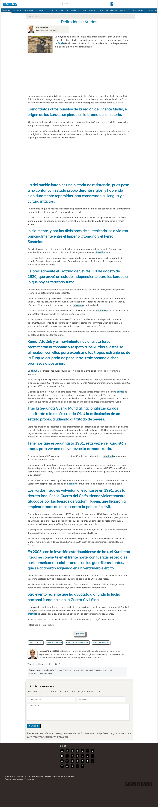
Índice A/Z (6, 10)
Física (100, 10)
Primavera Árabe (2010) (77, 642)
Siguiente (79, 633)
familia (61, 43)
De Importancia (138, 10)
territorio (100, 310)
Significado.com (10, 4)
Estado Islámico (54, 642)
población (78, 305)
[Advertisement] (79, 73)
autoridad (108, 456)
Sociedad (60, 10)
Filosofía (17, 10)
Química (91, 10)
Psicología (28, 10)
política (120, 391)
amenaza (32, 613)
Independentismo (101, 642)
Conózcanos (29, 779)
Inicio (30, 16)
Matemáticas (111, 10)
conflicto (73, 483)
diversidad (100, 252)
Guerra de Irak (36, 642)
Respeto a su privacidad (14, 779)
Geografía (71, 10)
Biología (82, 10)
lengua (34, 370)
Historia (39, 10)
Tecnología (124, 10)
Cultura (49, 10)
